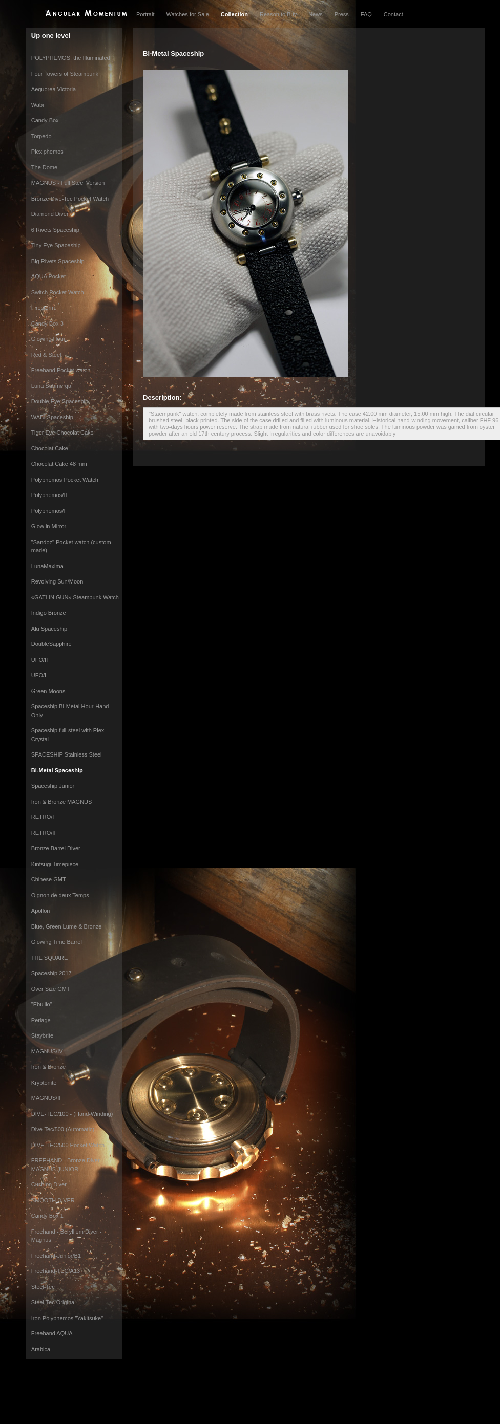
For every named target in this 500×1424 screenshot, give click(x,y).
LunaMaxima (47, 566)
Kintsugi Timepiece (54, 864)
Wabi (37, 105)
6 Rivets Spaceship (55, 230)
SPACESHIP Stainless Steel (66, 754)
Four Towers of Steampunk (64, 74)
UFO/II (39, 660)
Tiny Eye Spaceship (56, 245)
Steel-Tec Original (53, 1302)
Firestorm (43, 308)
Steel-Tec (43, 1287)
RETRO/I (42, 817)
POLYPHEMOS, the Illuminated (70, 58)
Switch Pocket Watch (57, 292)
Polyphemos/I (48, 511)
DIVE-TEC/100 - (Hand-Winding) (72, 1114)
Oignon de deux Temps (60, 895)
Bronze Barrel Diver (55, 848)
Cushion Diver (49, 1184)
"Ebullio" (41, 1004)
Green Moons (48, 691)
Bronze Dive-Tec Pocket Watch (70, 199)
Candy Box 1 (47, 1216)
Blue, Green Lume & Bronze (66, 926)
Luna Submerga (51, 386)
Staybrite (42, 1035)
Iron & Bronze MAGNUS (61, 802)
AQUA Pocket (48, 276)
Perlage (41, 1020)
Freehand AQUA (52, 1333)
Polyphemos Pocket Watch (64, 480)
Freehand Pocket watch (61, 370)
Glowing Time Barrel (56, 942)
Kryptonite (44, 1083)
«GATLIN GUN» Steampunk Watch (75, 597)
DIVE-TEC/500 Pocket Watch (68, 1145)
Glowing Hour (48, 339)
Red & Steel (46, 355)
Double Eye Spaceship (59, 401)
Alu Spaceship (49, 628)
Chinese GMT (48, 879)
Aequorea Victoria (53, 89)
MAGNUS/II (45, 1098)
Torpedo (41, 136)
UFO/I (38, 675)
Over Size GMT (50, 989)
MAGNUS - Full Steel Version (68, 183)
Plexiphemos (47, 151)
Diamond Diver (50, 214)
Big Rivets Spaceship (58, 261)
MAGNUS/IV (47, 1051)
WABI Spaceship (52, 417)
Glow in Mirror (48, 526)
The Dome (44, 167)
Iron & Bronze (48, 1067)
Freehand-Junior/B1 (56, 1256)
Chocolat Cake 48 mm (59, 464)
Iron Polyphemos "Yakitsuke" (67, 1318)
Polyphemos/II (49, 495)
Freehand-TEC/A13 (55, 1271)
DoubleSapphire (51, 644)
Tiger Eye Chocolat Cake (62, 432)
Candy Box (45, 120)
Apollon (40, 911)
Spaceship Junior (52, 786)
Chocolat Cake (49, 448)
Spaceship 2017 (51, 973)
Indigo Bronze (48, 613)
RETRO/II (43, 833)
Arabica (40, 1349)
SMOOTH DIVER (53, 1200)
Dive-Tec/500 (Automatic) (63, 1129)
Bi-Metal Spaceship (57, 770)
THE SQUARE (49, 958)
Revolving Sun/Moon (57, 581)
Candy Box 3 (47, 323)
